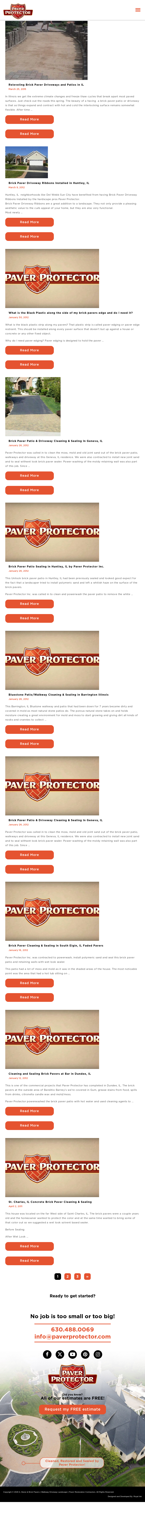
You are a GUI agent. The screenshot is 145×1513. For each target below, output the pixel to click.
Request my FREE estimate (72, 1420)
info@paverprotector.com (72, 1347)
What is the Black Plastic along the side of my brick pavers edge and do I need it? (71, 315)
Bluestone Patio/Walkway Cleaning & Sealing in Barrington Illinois (59, 700)
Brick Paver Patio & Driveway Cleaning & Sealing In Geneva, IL (56, 444)
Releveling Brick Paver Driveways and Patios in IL (46, 84)
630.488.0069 (72, 1339)
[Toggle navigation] (138, 10)
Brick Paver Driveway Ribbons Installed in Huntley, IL (49, 184)
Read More (30, 119)
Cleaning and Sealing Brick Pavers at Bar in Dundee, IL (50, 1082)
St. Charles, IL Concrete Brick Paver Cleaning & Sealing (50, 1211)
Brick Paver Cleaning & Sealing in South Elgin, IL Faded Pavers (56, 953)
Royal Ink (138, 1507)
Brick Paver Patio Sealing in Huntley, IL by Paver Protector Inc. (56, 570)
